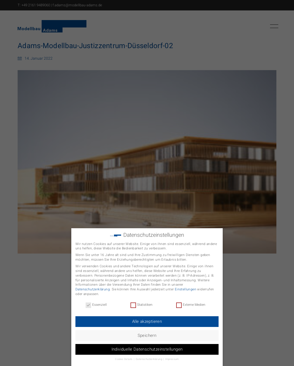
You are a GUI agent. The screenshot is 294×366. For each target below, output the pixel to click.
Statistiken (141, 302)
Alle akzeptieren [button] (147, 319)
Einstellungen (185, 286)
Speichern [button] (147, 332)
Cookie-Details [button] (124, 356)
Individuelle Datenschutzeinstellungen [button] (147, 346)
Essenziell (96, 302)
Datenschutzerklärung (92, 286)
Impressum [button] (172, 356)
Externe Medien (190, 302)
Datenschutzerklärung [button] (149, 356)
